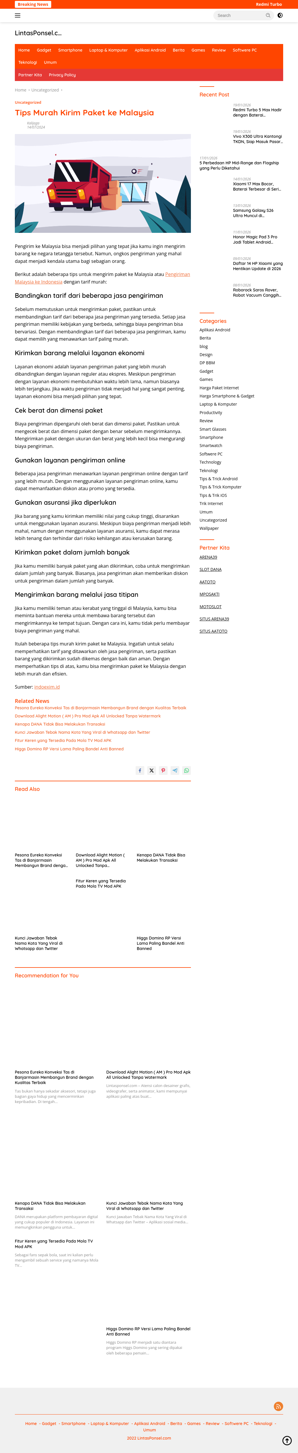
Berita (179, 50)
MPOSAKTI (210, 594)
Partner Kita (30, 75)
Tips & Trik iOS (213, 495)
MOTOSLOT (211, 606)
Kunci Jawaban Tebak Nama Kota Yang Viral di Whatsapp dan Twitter (82, 732)
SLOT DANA (211, 569)
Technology (210, 462)
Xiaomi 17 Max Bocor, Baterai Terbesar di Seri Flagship (256, 186)
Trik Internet (211, 503)
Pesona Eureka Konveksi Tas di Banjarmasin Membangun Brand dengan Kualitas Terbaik (100, 707)
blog (204, 346)
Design (206, 354)
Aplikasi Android (150, 50)
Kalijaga (33, 123)
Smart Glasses (213, 429)
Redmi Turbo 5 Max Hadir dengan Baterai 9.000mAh (257, 112)
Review (219, 50)
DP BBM (207, 362)
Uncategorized (28, 102)
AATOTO (208, 582)
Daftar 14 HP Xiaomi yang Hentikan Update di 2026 (258, 266)
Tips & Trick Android (219, 478)
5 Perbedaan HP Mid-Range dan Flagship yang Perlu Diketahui (239, 165)
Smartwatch (211, 445)
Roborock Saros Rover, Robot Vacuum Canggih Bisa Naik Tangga (256, 292)
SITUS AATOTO (214, 631)
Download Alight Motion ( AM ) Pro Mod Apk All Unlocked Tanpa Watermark (88, 716)
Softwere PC (245, 50)
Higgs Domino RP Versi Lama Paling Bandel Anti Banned (69, 749)
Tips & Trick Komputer (221, 487)
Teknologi (27, 62)
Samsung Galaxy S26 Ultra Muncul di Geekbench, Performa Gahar (254, 213)
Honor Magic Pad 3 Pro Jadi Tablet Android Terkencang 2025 (255, 239)
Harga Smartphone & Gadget (227, 396)
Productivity (211, 412)
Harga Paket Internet (219, 387)
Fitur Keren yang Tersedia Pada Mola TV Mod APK (63, 740)
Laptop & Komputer (108, 50)
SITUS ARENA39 (214, 619)
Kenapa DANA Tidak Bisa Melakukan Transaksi (60, 724)
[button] (268, 15)
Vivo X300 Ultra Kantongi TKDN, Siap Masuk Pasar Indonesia (257, 139)
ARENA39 (208, 557)
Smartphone (70, 50)
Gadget (44, 50)
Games (198, 50)
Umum (50, 62)
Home (24, 50)
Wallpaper (209, 528)
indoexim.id (47, 687)
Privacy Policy (62, 75)
